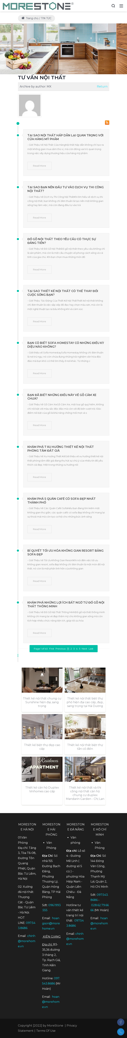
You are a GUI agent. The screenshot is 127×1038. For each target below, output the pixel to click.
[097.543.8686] (120, 1031)
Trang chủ (30, 18)
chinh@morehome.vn (26, 941)
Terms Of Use (46, 1030)
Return (102, 86)
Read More (39, 165)
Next (84, 648)
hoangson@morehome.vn (51, 923)
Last (91, 648)
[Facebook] (120, 1022)
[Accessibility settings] (106, 6)
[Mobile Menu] (121, 6)
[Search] (113, 5)
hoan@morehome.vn (50, 1002)
